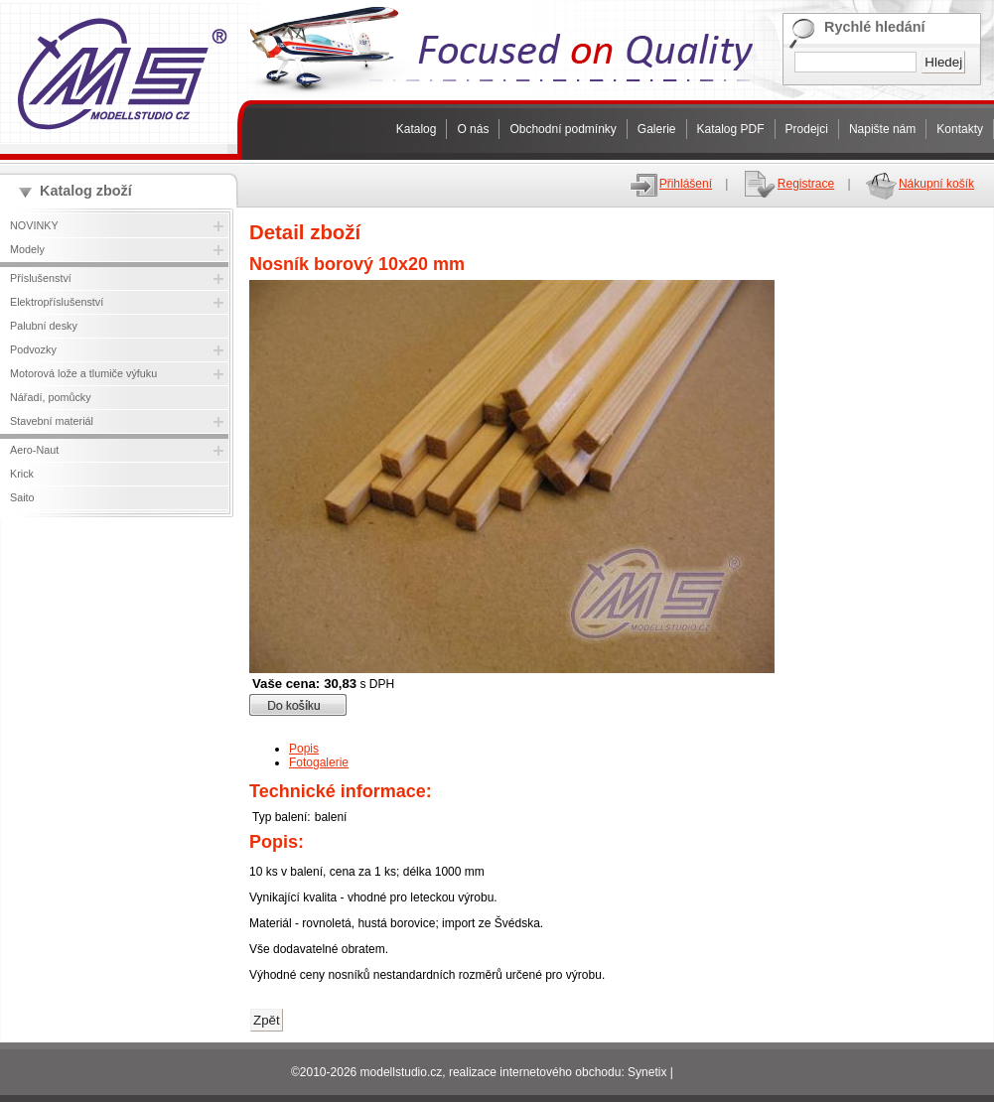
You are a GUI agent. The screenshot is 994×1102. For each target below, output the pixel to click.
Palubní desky (43, 326)
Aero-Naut (34, 450)
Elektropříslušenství (56, 302)
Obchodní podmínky (562, 129)
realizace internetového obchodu (535, 1072)
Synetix (647, 1072)
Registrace (788, 184)
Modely (27, 249)
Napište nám (882, 129)
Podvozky (33, 349)
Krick (22, 474)
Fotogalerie (319, 762)
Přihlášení (670, 184)
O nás (473, 129)
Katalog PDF (731, 129)
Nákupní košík (919, 184)
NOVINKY (34, 225)
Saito (22, 497)
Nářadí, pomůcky (50, 397)
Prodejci (806, 129)
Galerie (657, 129)
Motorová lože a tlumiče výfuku (83, 373)
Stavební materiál (51, 421)
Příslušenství (40, 278)
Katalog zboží (86, 191)
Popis (304, 749)
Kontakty (959, 129)
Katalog (416, 129)
